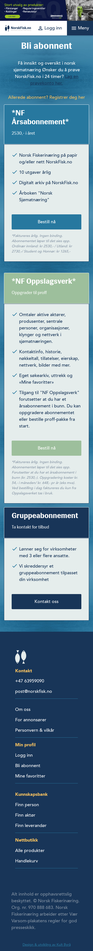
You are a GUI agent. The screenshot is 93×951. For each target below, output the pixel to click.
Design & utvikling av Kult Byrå (47, 945)
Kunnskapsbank (31, 794)
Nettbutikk (26, 840)
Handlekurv (26, 861)
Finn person (27, 804)
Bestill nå (47, 222)
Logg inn (24, 755)
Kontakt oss (46, 601)
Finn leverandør (31, 825)
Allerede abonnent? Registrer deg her (46, 97)
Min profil (25, 744)
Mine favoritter (30, 776)
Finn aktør (25, 815)
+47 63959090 (29, 681)
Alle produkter (30, 850)
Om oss (23, 709)
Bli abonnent (27, 765)
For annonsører (30, 720)
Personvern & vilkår (34, 730)
